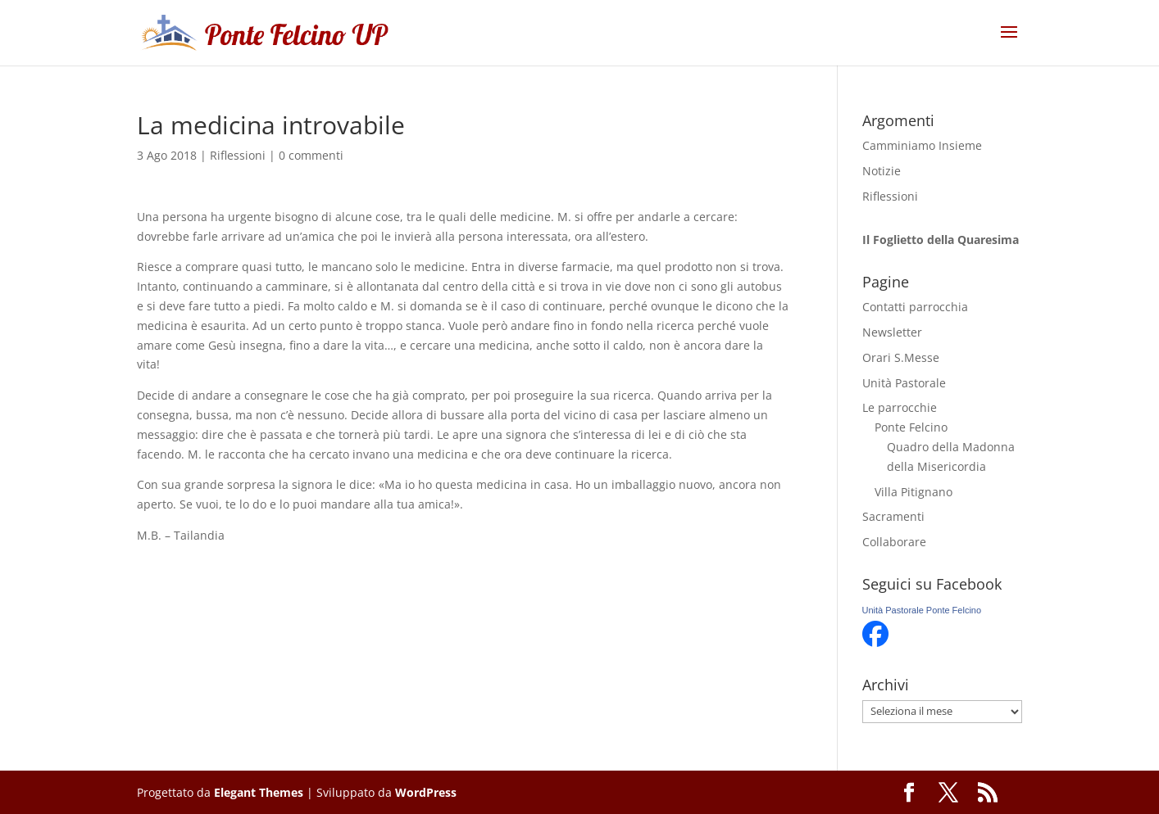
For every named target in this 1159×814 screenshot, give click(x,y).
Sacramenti (893, 516)
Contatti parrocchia (915, 306)
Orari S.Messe (900, 357)
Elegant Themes (258, 792)
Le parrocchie (899, 407)
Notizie (881, 171)
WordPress (426, 792)
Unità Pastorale (904, 383)
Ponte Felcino (911, 427)
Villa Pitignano (913, 492)
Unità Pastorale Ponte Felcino (922, 610)
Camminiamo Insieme (922, 145)
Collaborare (894, 541)
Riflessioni (238, 155)
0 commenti (311, 155)
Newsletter (892, 332)
